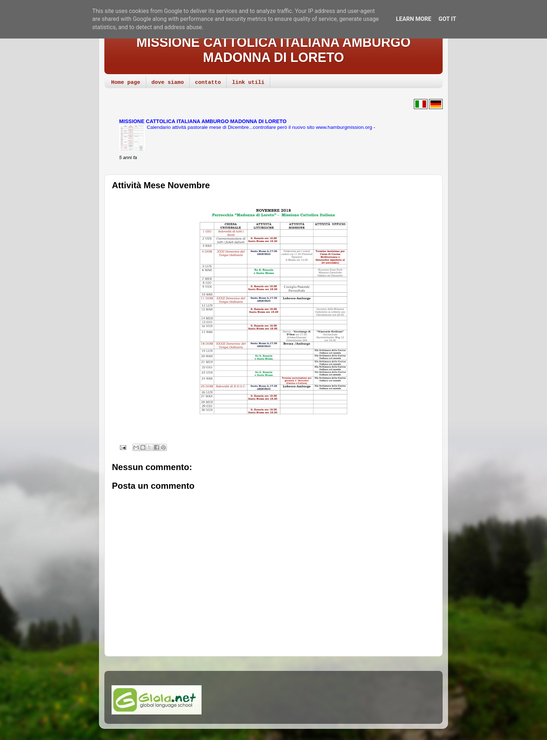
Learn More (413, 18)
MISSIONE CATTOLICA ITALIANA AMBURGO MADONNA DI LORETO (273, 50)
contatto (208, 83)
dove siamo (168, 83)
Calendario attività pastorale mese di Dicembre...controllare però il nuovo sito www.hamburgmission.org (260, 127)
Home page (125, 83)
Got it (447, 18)
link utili (248, 83)
